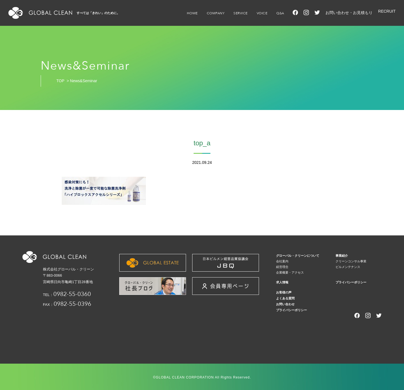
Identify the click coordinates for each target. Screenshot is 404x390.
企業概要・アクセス (290, 272)
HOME (192, 13)
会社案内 (282, 261)
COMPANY (216, 13)
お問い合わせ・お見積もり (349, 12)
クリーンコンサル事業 (351, 261)
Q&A (280, 13)
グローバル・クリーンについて (297, 255)
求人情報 (282, 282)
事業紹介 (342, 255)
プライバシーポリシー (351, 282)
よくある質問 (285, 298)
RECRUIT (387, 11)
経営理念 (282, 267)
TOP (60, 81)
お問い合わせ (285, 304)
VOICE (262, 13)
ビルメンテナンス (348, 267)
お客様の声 (283, 292)
